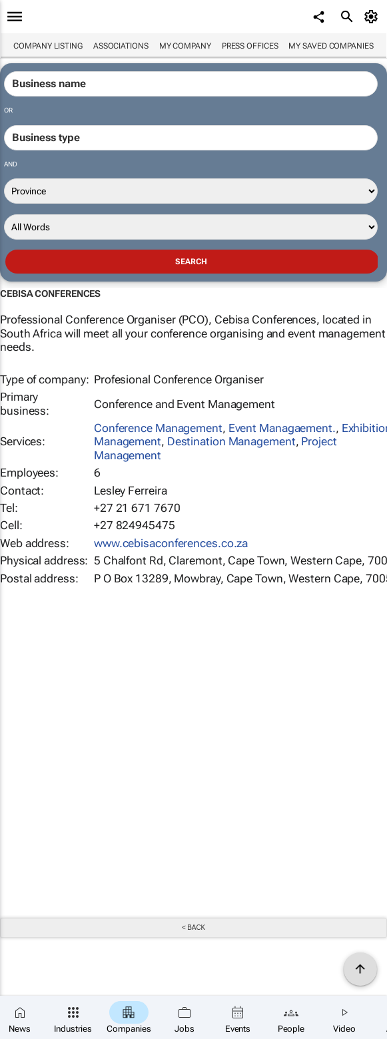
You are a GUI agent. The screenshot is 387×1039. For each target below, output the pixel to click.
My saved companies (330, 46)
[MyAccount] (373, 17)
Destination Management (231, 441)
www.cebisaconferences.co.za (171, 543)
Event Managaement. (282, 428)
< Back (193, 927)
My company (185, 46)
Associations (121, 46)
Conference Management (158, 428)
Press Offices (250, 46)
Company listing (48, 46)
